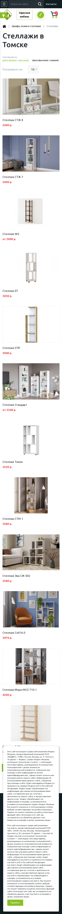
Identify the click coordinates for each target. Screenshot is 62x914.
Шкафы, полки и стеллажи (26, 26)
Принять (15, 902)
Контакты (51, 4)
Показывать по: (12, 69)
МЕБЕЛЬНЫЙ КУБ (9, 14)
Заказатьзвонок (40, 14)
